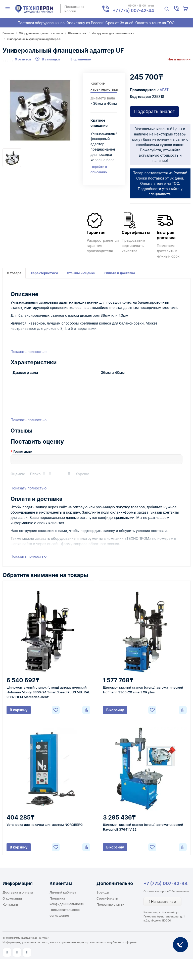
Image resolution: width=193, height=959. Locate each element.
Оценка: (18, 474)
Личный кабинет (63, 892)
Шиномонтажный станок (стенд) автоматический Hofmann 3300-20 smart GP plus (143, 689)
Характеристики (44, 273)
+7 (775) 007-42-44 (165, 883)
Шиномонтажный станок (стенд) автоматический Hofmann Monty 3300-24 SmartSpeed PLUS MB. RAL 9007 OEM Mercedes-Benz (48, 692)
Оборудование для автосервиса (41, 33)
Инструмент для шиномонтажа (113, 33)
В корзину (19, 710)
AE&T (164, 90)
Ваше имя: (22, 452)
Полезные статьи (110, 904)
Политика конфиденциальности (67, 901)
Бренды (102, 892)
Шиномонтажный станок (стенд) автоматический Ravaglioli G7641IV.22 (143, 827)
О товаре (14, 273)
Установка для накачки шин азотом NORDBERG (45, 825)
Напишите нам (162, 901)
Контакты (10, 904)
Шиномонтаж (77, 33)
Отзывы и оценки (81, 273)
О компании (12, 898)
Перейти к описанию (98, 169)
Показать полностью (28, 351)
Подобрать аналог (154, 111)
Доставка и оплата (18, 892)
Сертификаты (107, 898)
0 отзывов (23, 59)
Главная (8, 33)
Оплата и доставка (119, 273)
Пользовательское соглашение (65, 912)
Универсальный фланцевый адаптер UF (34, 39)
